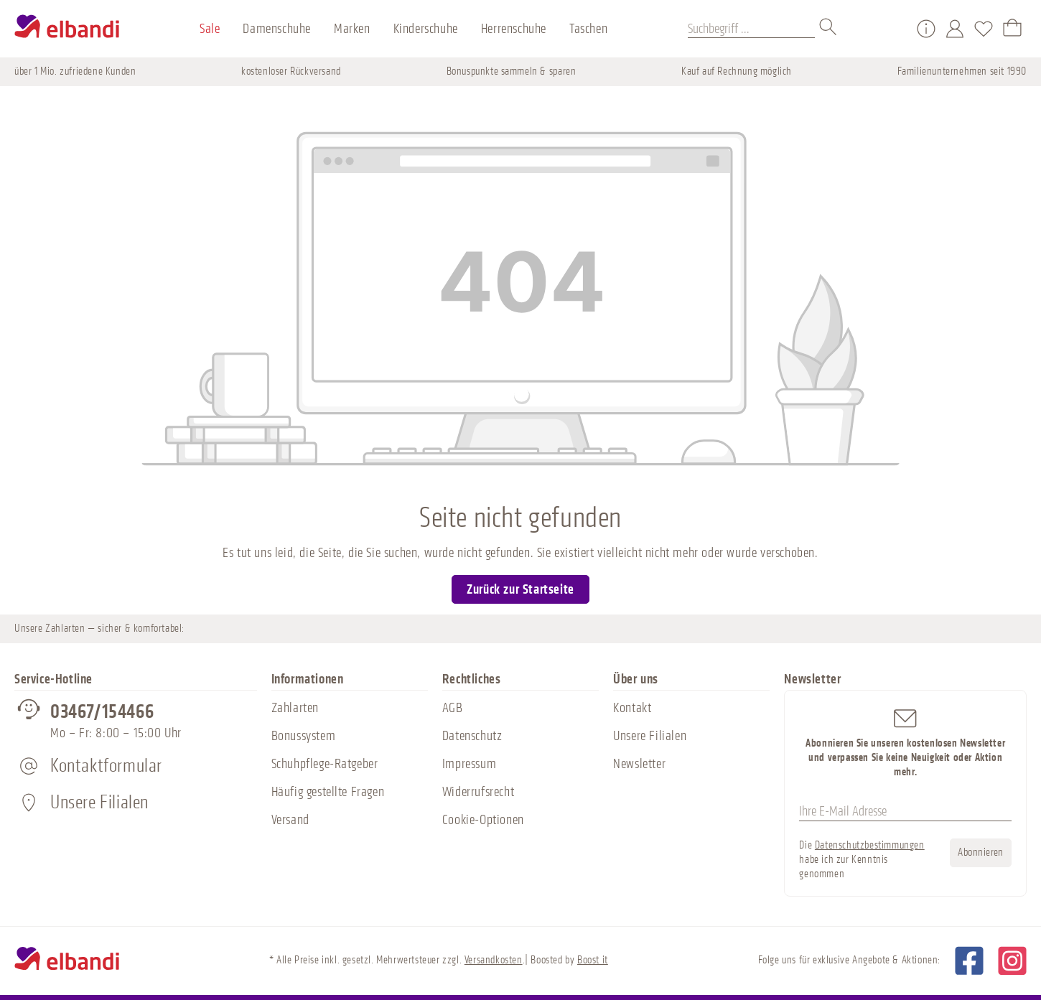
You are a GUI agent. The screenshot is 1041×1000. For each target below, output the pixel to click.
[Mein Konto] (954, 28)
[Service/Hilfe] (926, 28)
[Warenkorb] (1012, 28)
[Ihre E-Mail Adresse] (905, 812)
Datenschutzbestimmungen (870, 845)
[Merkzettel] (983, 28)
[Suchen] (828, 28)
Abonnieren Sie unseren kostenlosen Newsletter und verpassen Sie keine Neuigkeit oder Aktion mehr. (905, 742)
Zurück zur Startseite (520, 589)
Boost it (592, 960)
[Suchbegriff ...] (751, 28)
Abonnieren (981, 852)
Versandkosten (494, 960)
